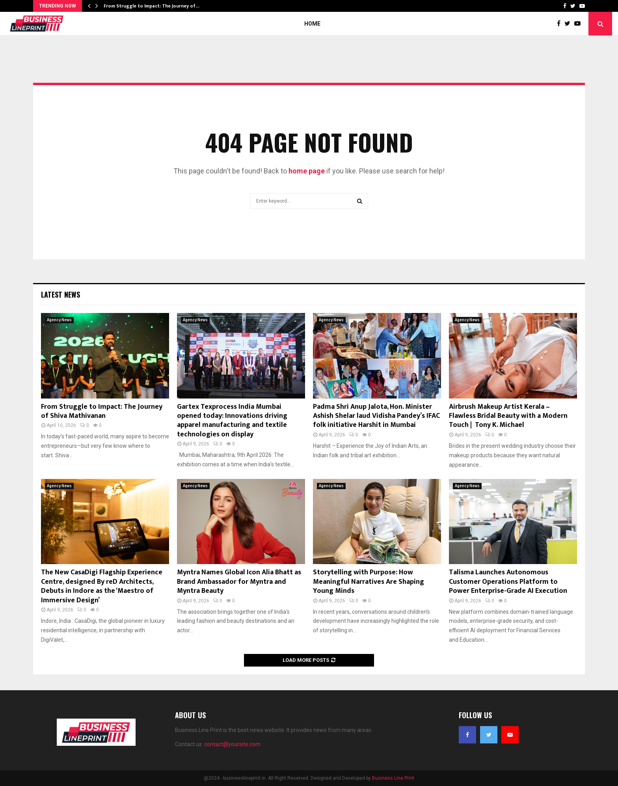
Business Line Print (393, 778)
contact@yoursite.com (232, 744)
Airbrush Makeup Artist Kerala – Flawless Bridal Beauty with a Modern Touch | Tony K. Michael (508, 416)
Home (312, 23)
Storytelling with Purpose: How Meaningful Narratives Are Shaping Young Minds (368, 581)
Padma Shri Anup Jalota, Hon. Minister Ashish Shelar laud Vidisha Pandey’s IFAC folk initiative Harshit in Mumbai (376, 416)
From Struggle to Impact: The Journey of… (151, 6)
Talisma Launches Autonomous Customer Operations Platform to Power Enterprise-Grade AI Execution (508, 581)
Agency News (59, 320)
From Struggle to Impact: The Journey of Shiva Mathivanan (101, 411)
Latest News (60, 294)
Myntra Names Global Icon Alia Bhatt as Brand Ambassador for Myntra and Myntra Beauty (239, 581)
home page (307, 171)
